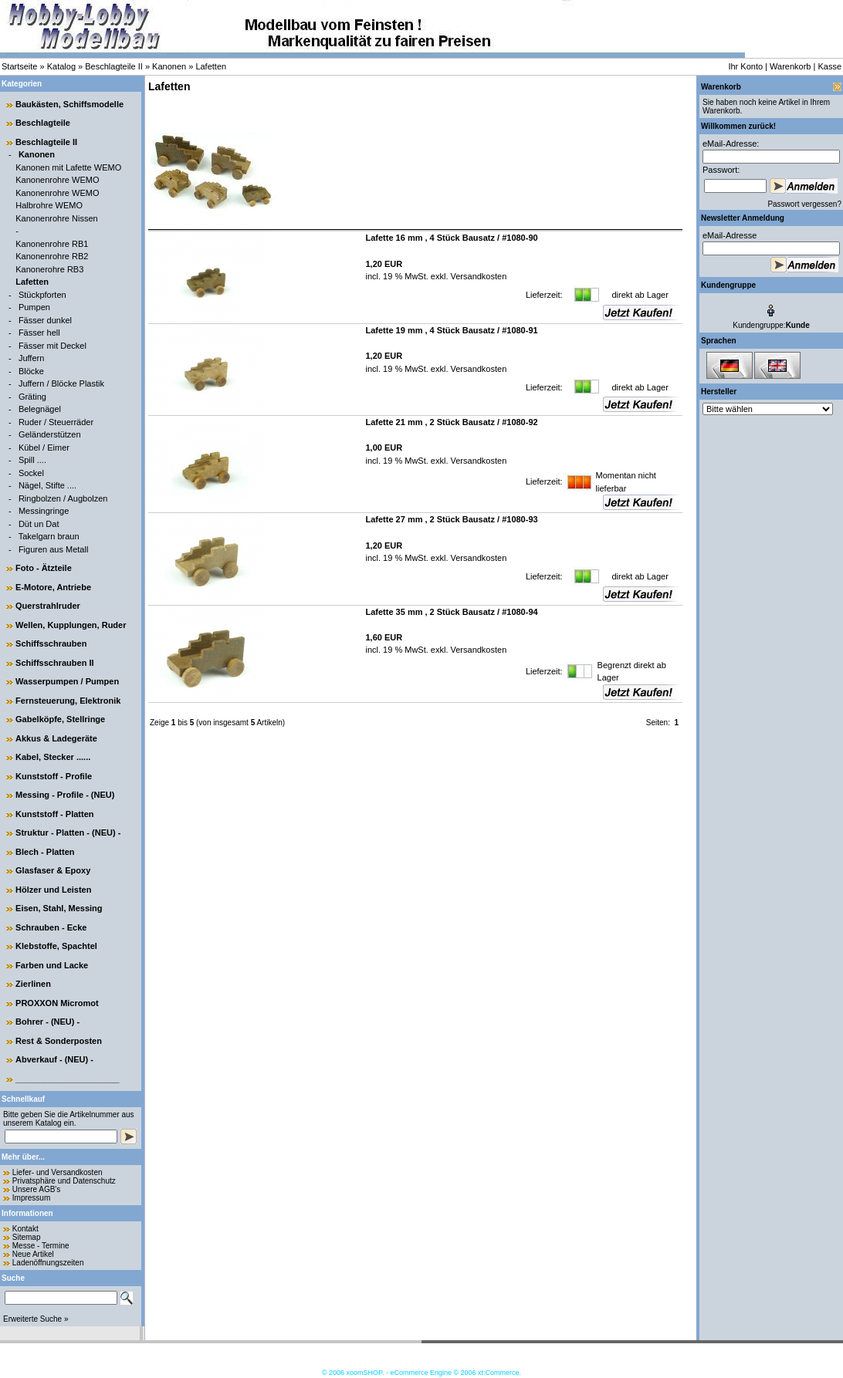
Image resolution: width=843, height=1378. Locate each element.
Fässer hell (39, 332)
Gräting (32, 396)
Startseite (19, 66)
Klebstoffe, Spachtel (56, 946)
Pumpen (34, 307)
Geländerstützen (50, 434)
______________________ (67, 1078)
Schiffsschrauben (50, 643)
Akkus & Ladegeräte (56, 738)
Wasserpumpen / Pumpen (67, 681)
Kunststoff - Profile (53, 776)
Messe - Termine (40, 1245)
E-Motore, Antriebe (53, 587)
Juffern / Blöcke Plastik (61, 383)
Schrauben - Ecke (50, 927)
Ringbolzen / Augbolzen (63, 498)
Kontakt (25, 1228)
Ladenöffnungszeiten (48, 1262)
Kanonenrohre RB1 (51, 243)
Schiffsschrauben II (54, 662)
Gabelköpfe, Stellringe (60, 719)
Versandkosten (477, 276)
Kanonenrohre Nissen (56, 218)
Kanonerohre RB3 (49, 269)
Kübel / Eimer (44, 447)
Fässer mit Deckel (52, 345)
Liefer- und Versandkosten (57, 1172)
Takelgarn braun (49, 536)
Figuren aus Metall (54, 549)
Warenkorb (790, 66)
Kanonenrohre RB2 (51, 256)
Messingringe (44, 510)
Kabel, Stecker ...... (52, 757)
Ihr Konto (745, 66)
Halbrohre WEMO (49, 205)
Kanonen (169, 66)
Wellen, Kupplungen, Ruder (70, 625)
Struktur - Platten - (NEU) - (67, 832)
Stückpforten (42, 294)
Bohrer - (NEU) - (47, 1021)
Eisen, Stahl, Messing (58, 908)
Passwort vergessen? (804, 204)
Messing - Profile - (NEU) (64, 794)
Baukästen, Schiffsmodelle (69, 104)
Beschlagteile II (114, 66)
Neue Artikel (33, 1254)
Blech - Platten (44, 851)
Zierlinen (33, 983)
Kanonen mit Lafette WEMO (68, 167)
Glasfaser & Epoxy (52, 870)
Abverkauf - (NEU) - (54, 1059)
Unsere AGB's (36, 1189)
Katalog (61, 66)
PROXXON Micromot (57, 1003)
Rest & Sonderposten (58, 1040)
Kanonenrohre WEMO (57, 179)
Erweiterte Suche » (36, 1319)
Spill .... (32, 459)
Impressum (31, 1198)
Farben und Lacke (51, 965)
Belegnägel (40, 409)
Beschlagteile (42, 122)
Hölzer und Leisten (53, 889)
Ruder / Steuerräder (56, 422)
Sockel (31, 473)
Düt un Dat (39, 524)
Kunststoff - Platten (54, 814)
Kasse (829, 66)
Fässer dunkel (45, 320)
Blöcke (31, 371)
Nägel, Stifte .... (47, 485)
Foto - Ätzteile (43, 567)
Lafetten (210, 66)
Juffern (31, 358)
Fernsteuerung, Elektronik (67, 700)
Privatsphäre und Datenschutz (64, 1181)
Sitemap (26, 1237)
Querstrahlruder (47, 605)
